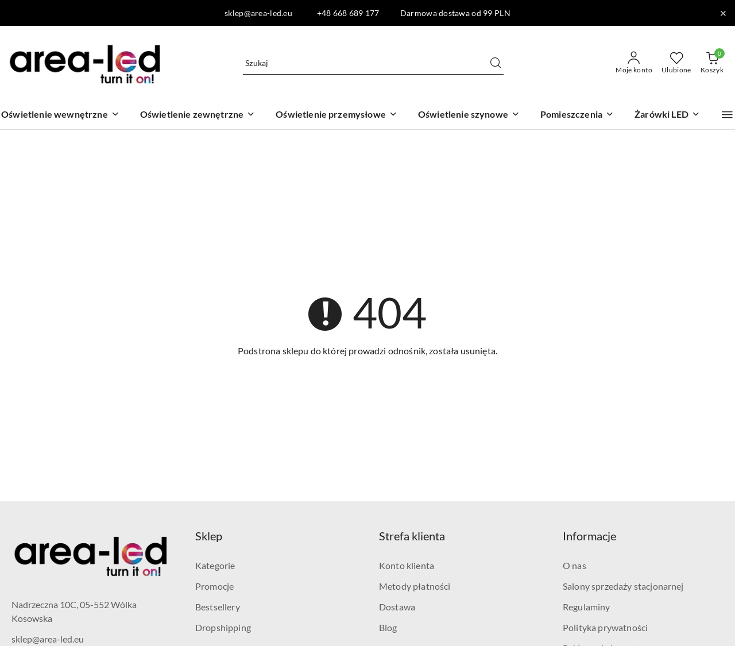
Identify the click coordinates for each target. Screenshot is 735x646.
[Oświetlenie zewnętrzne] (198, 115)
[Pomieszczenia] (577, 115)
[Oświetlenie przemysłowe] (336, 115)
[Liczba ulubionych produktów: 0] (676, 63)
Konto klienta (406, 565)
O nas (574, 565)
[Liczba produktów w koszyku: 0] (712, 63)
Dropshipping (223, 627)
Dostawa (397, 606)
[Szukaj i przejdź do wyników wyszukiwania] (496, 63)
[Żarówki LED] (667, 115)
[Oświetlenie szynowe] (468, 115)
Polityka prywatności (605, 627)
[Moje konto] (634, 63)
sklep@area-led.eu (47, 638)
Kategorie (215, 565)
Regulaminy (586, 606)
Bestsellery (217, 606)
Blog (388, 627)
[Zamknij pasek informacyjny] (723, 13)
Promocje (214, 586)
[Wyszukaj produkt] (373, 63)
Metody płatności (415, 586)
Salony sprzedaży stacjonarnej (623, 586)
